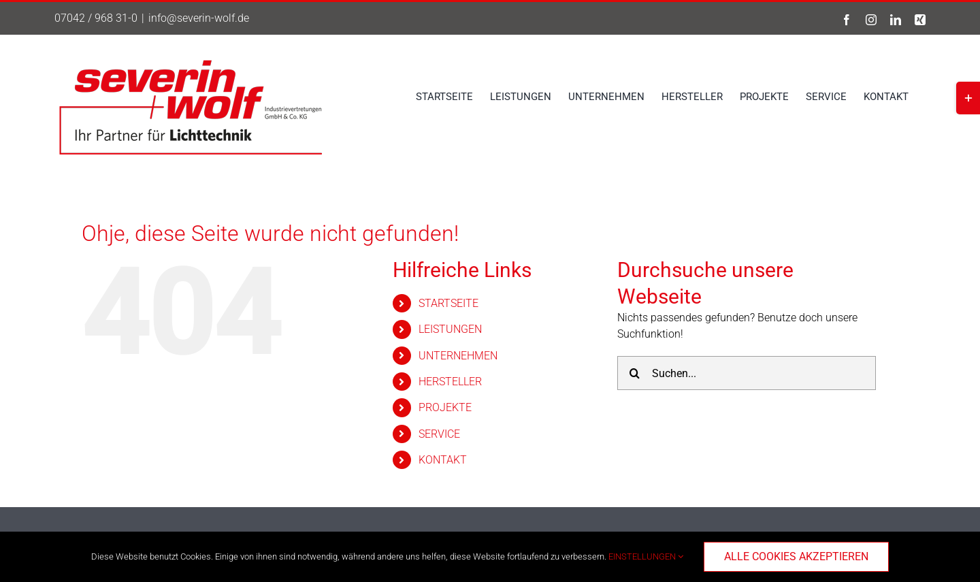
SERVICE (439, 433)
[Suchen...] (746, 373)
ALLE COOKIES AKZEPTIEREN (796, 556)
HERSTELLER (450, 381)
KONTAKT (443, 459)
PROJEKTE (445, 407)
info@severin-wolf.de (198, 18)
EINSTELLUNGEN (645, 556)
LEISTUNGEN (450, 329)
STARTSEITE (448, 303)
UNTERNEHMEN (458, 355)
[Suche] (634, 373)
